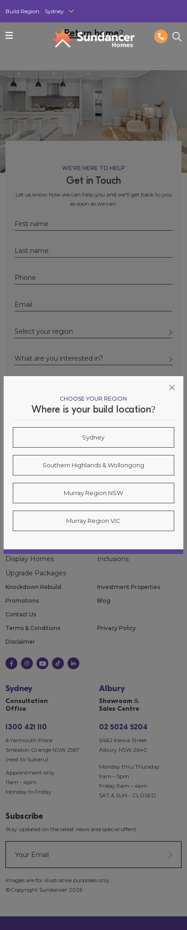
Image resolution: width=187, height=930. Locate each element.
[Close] (172, 387)
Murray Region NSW (93, 492)
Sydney (93, 437)
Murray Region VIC (93, 520)
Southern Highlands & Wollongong (93, 465)
